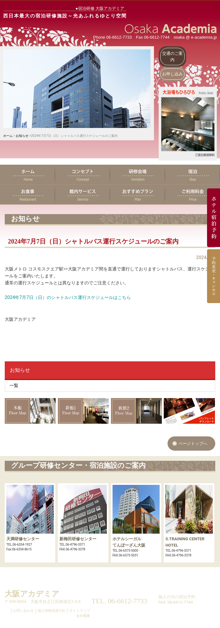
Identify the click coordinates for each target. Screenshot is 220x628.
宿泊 (192, 174)
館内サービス (82, 194)
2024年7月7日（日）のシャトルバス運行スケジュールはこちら (68, 297)
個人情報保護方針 (51, 611)
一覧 (13, 385)
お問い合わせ (23, 611)
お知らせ (22, 135)
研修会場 (137, 174)
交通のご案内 (172, 56)
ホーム (8, 135)
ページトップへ (193, 443)
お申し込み (172, 74)
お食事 (27, 194)
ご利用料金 (192, 194)
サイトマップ (79, 611)
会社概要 (83, 616)
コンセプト (82, 174)
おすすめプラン (137, 194)
